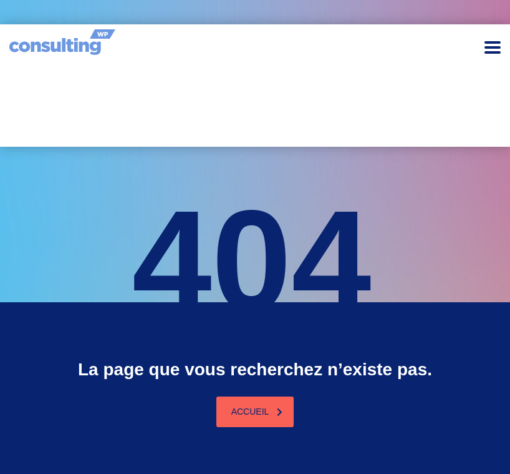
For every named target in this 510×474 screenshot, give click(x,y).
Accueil (257, 412)
